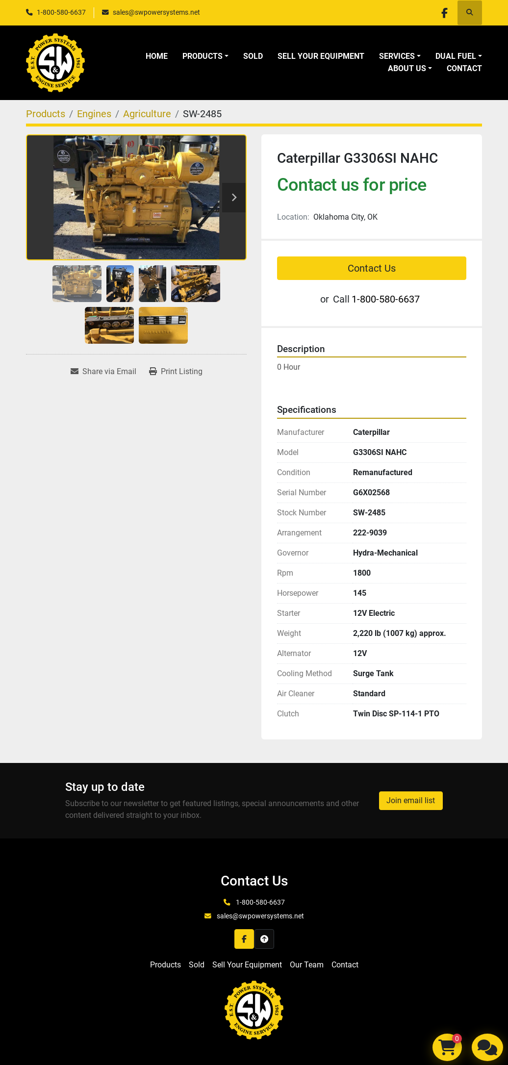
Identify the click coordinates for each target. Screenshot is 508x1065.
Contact (464, 68)
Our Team (307, 964)
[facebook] (444, 12)
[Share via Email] (103, 371)
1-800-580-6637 (61, 12)
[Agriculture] (147, 114)
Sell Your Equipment (321, 56)
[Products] (45, 114)
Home (157, 56)
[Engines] (94, 114)
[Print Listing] (176, 371)
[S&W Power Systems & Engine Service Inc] (254, 1009)
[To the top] (264, 939)
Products (202, 56)
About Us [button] (407, 68)
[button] (205, 56)
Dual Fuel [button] (455, 56)
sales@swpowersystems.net (156, 12)
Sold (253, 56)
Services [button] (397, 56)
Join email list (410, 800)
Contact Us (372, 268)
